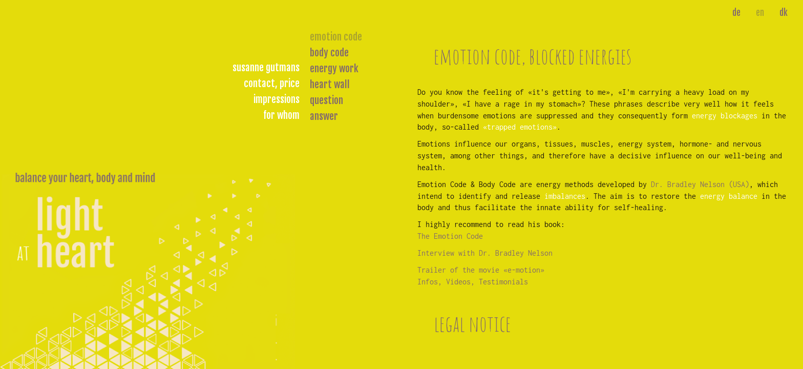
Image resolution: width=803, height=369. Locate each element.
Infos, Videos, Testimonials (472, 281)
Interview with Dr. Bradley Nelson (485, 253)
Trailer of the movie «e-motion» (480, 269)
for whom (281, 115)
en (760, 12)
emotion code (336, 37)
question (326, 100)
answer (324, 116)
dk (783, 12)
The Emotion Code (450, 236)
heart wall (330, 84)
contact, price (272, 83)
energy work (334, 69)
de (736, 12)
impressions (276, 99)
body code (329, 53)
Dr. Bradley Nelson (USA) (700, 184)
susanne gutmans (266, 67)
